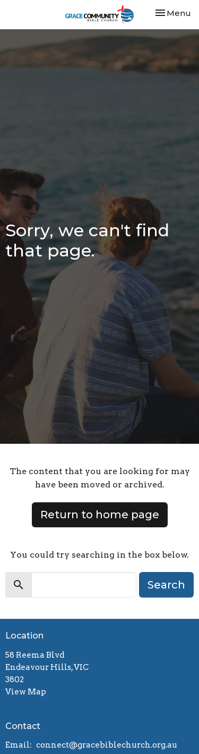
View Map (25, 692)
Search (166, 584)
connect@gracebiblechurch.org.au (106, 745)
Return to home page (99, 514)
